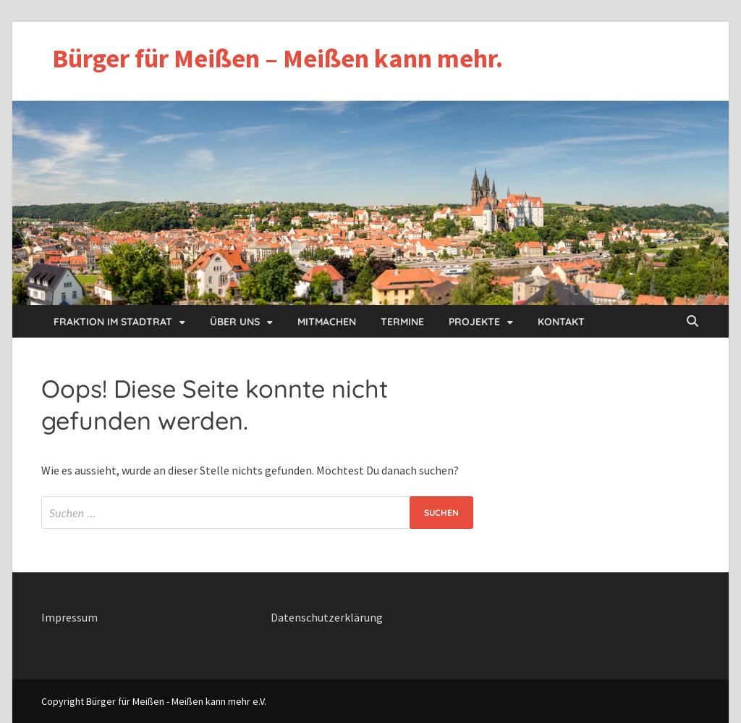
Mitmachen (326, 321)
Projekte (474, 321)
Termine (402, 321)
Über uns (235, 321)
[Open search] (692, 321)
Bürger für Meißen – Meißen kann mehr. (277, 58)
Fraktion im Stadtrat (113, 321)
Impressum (69, 617)
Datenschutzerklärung (327, 617)
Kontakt (561, 321)
